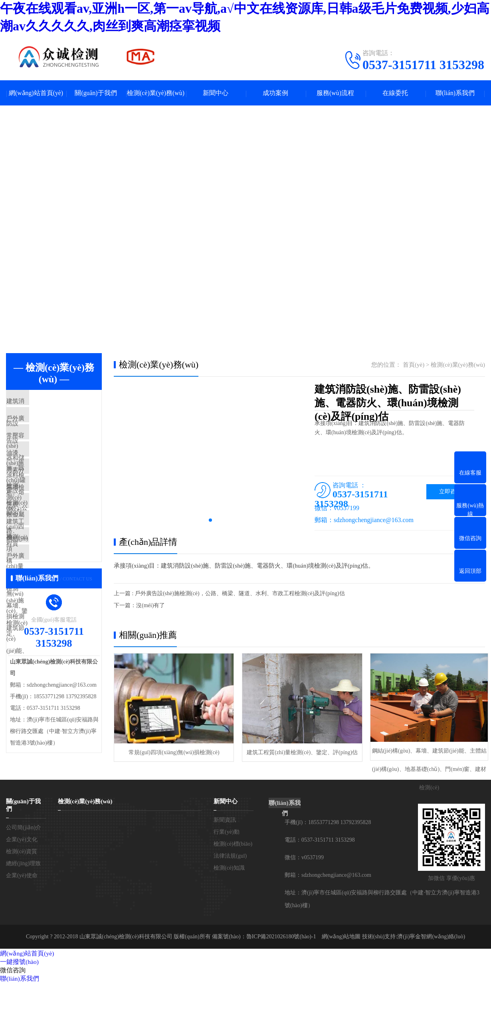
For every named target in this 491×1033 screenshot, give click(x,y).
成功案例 (275, 93)
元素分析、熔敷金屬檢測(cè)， (62, 497)
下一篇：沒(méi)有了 (139, 606)
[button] (210, 520)
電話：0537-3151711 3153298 (320, 890)
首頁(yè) (413, 365)
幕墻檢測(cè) (41, 520)
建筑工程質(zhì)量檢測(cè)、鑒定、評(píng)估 (299, 752)
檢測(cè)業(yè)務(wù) (156, 93)
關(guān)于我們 (96, 93)
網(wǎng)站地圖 (341, 986)
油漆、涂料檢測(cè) (50, 473)
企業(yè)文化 (22, 889)
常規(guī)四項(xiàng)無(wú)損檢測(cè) (172, 752)
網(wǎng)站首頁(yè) (36, 93)
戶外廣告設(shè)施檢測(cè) (59, 615)
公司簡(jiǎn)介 (23, 877)
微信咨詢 (13, 1020)
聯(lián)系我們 (455, 93)
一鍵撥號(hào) (19, 1011)
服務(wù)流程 (335, 93)
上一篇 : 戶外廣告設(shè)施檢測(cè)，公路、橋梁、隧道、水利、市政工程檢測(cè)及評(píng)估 (229, 594)
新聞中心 (215, 93)
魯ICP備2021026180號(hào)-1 (281, 986)
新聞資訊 (225, 870)
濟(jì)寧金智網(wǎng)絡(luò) (431, 986)
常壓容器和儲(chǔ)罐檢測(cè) (63, 450)
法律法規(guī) (230, 906)
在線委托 (395, 93)
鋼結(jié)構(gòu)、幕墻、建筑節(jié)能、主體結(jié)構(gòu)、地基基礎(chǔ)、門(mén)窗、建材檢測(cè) (425, 755)
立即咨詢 (450, 492)
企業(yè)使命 (22, 925)
